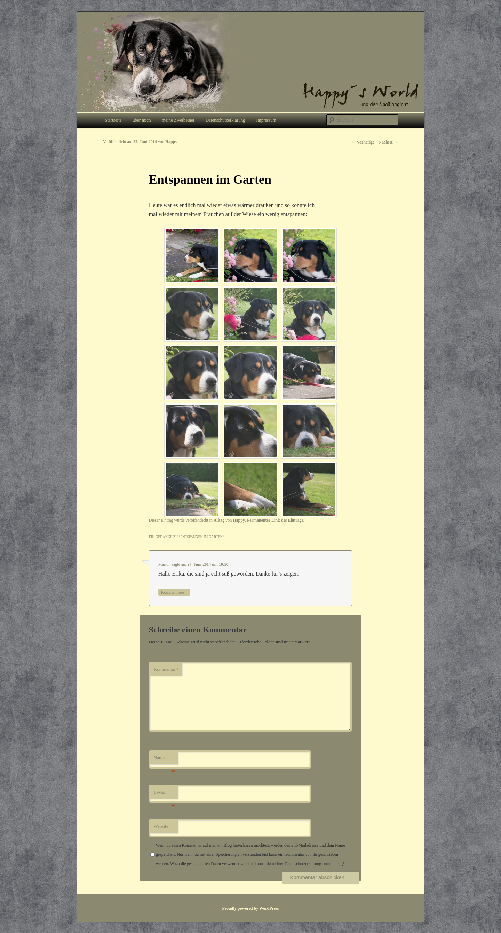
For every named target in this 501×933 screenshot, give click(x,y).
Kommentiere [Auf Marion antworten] (174, 592)
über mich (142, 120)
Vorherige (363, 142)
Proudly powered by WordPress (250, 908)
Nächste (388, 142)
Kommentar (166, 669)
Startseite (113, 120)
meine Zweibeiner (178, 120)
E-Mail (164, 794)
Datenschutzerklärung (225, 120)
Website (161, 826)
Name (164, 759)
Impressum (266, 120)
